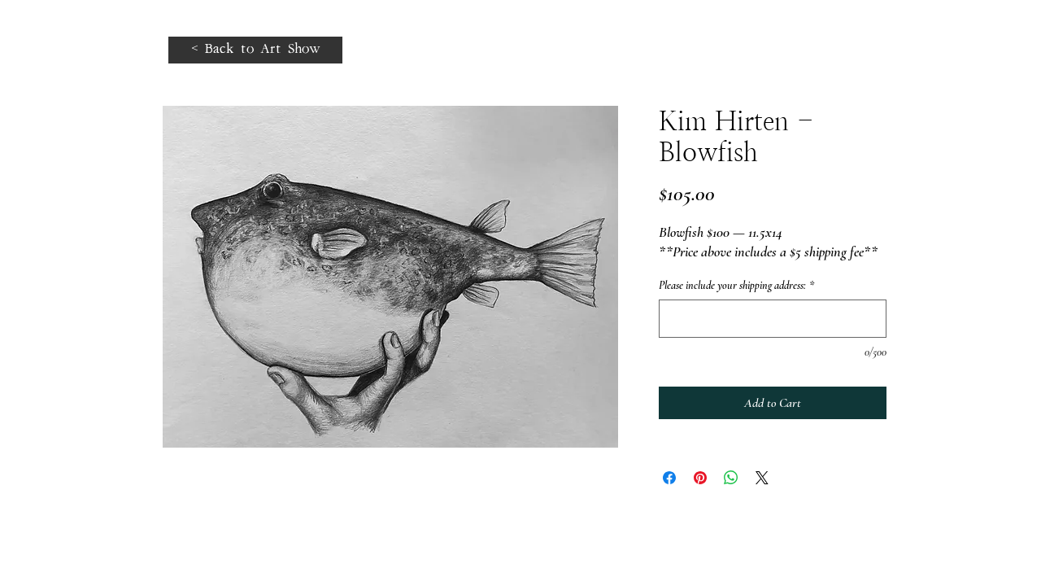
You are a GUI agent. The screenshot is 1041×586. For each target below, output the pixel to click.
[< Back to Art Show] (255, 50)
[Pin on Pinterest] (700, 478)
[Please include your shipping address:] (773, 318)
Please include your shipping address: (736, 285)
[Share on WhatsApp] (731, 478)
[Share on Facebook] (669, 478)
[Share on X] (762, 478)
